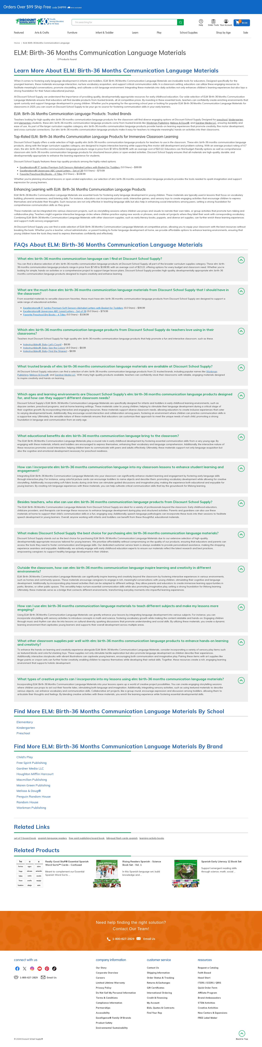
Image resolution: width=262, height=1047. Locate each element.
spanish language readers (52, 838)
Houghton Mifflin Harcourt (35, 774)
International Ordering (159, 992)
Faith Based (204, 972)
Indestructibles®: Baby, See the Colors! (44, 347)
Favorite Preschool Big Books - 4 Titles (41, 173)
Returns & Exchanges (158, 982)
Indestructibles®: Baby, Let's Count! (42, 344)
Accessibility (103, 1012)
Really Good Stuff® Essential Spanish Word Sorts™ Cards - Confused (67, 863)
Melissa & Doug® (179, 122)
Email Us (149, 938)
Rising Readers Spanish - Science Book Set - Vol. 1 (141, 863)
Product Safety (104, 1022)
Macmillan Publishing (32, 780)
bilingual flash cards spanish (122, 838)
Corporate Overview (107, 972)
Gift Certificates (155, 987)
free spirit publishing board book (86, 838)
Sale (245, 32)
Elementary (25, 722)
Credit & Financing (157, 997)
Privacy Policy (103, 987)
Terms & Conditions (107, 997)
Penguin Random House (34, 796)
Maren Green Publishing (33, 785)
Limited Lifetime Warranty (110, 982)
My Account (153, 1002)
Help (201, 22)
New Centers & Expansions (212, 1012)
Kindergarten (26, 728)
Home (17, 43)
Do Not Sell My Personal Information (116, 992)
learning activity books (152, 838)
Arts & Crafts (42, 32)
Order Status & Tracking (160, 977)
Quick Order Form (207, 987)
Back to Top (242, 1035)
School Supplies (189, 32)
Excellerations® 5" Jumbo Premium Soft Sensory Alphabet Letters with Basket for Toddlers (70, 167)
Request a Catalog (208, 967)
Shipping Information (158, 972)
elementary (25, 122)
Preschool (23, 733)
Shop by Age (223, 32)
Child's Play (25, 757)
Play (159, 32)
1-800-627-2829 (123, 938)
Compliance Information (109, 1002)
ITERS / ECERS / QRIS (209, 982)
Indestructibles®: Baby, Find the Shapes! (45, 351)
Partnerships (103, 1007)
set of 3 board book (25, 838)
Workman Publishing (157, 122)
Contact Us (153, 967)
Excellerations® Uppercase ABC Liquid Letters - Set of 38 (51, 170)
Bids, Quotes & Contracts (160, 1007)
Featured (19, 32)
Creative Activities (208, 1007)
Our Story (101, 967)
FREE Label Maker (207, 1017)
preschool (222, 119)
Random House (27, 802)
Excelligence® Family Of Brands (113, 1017)
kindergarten (236, 119)
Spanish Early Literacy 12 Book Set (221, 861)
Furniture (72, 32)
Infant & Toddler (104, 32)
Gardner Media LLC (205, 122)
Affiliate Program (207, 992)
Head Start (204, 977)
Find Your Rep (154, 1012)
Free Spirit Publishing (32, 763)
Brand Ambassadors (209, 997)
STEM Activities (206, 1002)
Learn (135, 32)
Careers (100, 977)
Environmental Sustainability (112, 1027)
